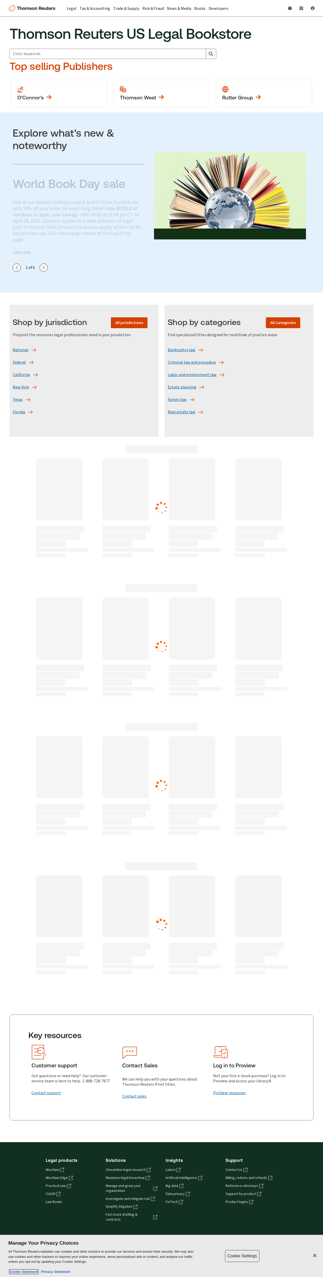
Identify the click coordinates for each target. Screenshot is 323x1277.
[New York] (21, 387)
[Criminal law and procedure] (192, 362)
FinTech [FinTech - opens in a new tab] (174, 1202)
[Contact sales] (134, 1096)
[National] (20, 350)
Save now (22, 252)
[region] (161, 1256)
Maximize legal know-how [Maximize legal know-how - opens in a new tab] (128, 1178)
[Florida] (19, 412)
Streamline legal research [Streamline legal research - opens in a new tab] (128, 1170)
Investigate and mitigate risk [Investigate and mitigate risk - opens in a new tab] (130, 1199)
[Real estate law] (181, 412)
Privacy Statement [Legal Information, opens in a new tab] (54, 1272)
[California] (21, 374)
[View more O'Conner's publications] (59, 93)
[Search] (211, 54)
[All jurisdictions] (129, 322)
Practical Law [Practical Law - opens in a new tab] (58, 1186)
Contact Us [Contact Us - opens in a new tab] (237, 1170)
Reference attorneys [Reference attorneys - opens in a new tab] (244, 1186)
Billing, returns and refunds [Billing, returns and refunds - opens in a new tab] (249, 1178)
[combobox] (113, 54)
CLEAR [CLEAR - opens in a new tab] (53, 1194)
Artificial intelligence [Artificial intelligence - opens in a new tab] (184, 1178)
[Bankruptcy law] (181, 350)
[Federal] (19, 362)
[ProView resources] (229, 1093)
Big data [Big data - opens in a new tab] (174, 1186)
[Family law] (177, 399)
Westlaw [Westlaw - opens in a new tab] (55, 1170)
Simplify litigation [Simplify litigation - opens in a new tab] (121, 1206)
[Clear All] (201, 54)
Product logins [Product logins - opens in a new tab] (239, 1202)
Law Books (54, 1202)
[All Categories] (283, 322)
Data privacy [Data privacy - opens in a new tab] (178, 1194)
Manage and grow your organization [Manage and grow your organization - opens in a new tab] (131, 1188)
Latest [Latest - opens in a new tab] (173, 1170)
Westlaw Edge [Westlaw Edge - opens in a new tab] (59, 1178)
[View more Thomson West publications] (161, 93)
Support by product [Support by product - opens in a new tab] (243, 1194)
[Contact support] (46, 1093)
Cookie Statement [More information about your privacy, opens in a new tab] (24, 1272)
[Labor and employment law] (192, 374)
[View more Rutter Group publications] (264, 93)
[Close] (314, 1255)
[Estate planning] (182, 387)
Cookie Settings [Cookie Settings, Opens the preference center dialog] (242, 1256)
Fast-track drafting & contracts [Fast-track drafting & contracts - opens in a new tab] (131, 1217)
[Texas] (18, 399)
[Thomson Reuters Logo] (33, 8)
